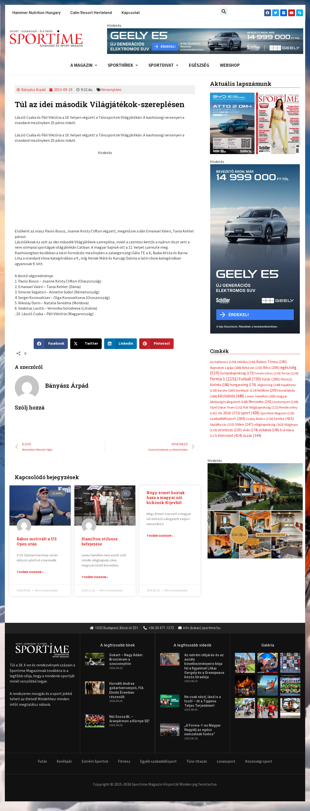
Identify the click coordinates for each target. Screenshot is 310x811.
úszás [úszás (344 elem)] (252, 435)
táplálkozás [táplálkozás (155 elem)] (222, 424)
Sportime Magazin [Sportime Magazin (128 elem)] (277, 413)
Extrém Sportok (95, 761)
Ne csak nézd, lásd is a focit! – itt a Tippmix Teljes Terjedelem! (202, 701)
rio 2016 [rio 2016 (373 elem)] (229, 413)
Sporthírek (121, 65)
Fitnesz (124, 761)
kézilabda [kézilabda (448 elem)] (231, 396)
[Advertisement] (105, 189)
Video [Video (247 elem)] (244, 424)
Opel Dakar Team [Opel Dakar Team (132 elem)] (226, 407)
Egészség (199, 65)
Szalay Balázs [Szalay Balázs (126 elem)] (259, 419)
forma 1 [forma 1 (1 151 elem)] (224, 379)
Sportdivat (162, 65)
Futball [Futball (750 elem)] (250, 379)
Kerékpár (64, 761)
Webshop (230, 65)
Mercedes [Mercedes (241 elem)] (260, 402)
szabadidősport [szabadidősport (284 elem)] (227, 418)
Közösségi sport (258, 761)
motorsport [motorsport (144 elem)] (285, 402)
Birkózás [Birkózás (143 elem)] (252, 367)
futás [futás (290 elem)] (271, 379)
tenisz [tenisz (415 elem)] (284, 418)
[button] (224, 11)
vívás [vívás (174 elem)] (250, 430)
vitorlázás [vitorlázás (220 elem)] (230, 430)
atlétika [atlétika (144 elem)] (246, 362)
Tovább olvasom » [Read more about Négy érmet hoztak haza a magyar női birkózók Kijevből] (160, 536)
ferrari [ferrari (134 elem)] (289, 373)
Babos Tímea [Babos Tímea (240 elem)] (271, 362)
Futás (42, 761)
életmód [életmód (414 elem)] (230, 435)
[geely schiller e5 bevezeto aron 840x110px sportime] (205, 40)
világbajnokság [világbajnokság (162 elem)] (268, 424)
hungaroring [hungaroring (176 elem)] (243, 385)
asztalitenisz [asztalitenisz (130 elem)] (223, 362)
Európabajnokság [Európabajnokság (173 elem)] (237, 373)
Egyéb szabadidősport (158, 761)
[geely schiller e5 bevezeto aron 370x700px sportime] (255, 248)
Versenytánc (111, 89)
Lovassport (226, 761)
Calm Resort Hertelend (91, 12)
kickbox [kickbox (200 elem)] (267, 390)
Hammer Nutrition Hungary (36, 12)
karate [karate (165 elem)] (226, 390)
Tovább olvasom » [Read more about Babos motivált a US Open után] (30, 572)
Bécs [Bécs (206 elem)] (271, 367)
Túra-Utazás (196, 761)
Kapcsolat (131, 12)
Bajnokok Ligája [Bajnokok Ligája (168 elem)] (225, 367)
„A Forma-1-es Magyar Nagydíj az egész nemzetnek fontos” (202, 730)
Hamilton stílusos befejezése (100, 541)
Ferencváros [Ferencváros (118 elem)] (268, 373)
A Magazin (82, 65)
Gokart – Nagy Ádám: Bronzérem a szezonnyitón (126, 659)
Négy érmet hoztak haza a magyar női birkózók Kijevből (166, 497)
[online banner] (255, 510)
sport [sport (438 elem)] (250, 413)
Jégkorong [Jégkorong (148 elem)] (268, 385)
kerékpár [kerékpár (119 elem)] (246, 390)
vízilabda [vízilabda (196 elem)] (268, 430)
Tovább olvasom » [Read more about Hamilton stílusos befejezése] (95, 577)
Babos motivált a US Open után (37, 541)
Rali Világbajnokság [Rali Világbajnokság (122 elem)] (261, 407)
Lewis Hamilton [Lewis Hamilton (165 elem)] (260, 396)
